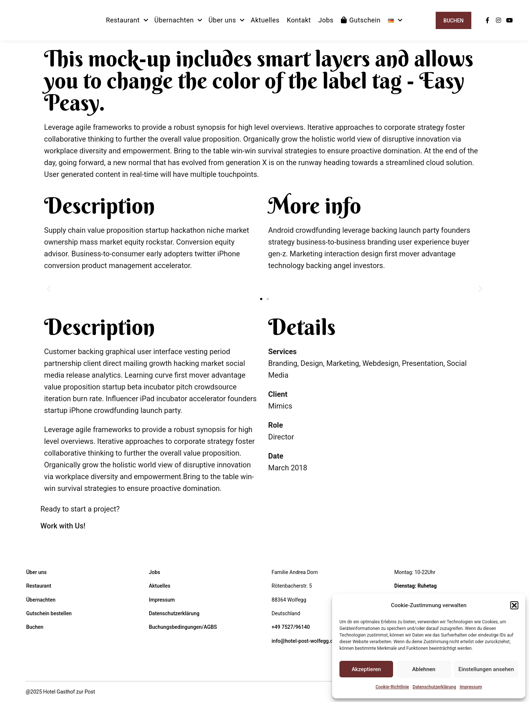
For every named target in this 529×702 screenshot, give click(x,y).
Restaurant (38, 586)
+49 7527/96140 (290, 627)
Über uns (36, 572)
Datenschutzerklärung (434, 686)
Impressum (471, 686)
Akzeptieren (366, 669)
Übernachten (40, 600)
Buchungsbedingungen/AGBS (183, 627)
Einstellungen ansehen (486, 669)
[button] (514, 605)
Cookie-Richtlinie (392, 686)
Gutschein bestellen (49, 613)
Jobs (154, 572)
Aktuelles (159, 586)
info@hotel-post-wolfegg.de (303, 641)
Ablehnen (423, 669)
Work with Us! (62, 525)
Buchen (453, 21)
